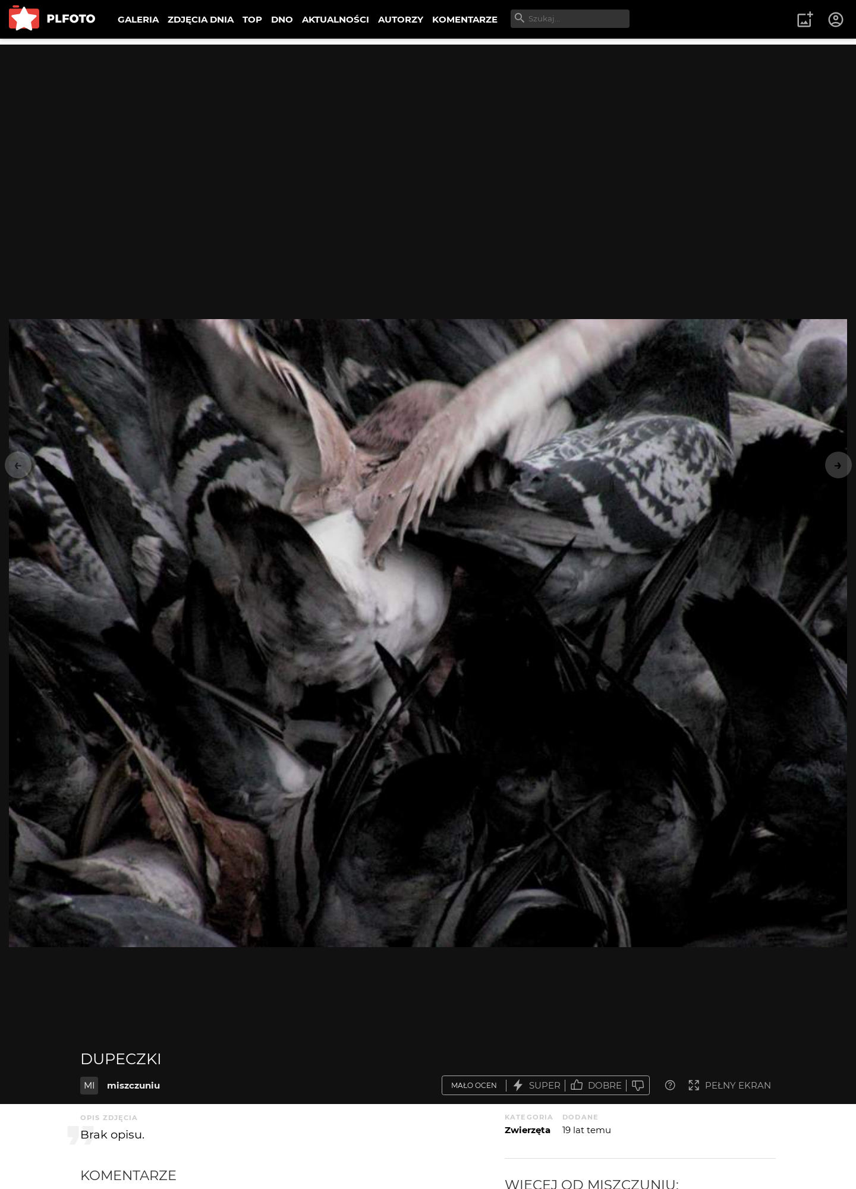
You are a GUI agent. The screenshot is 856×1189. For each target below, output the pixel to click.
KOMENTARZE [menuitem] (465, 19)
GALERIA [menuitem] (138, 19)
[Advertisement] (428, 128)
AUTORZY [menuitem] (400, 19)
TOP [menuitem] (252, 19)
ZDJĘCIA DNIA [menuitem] (201, 19)
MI (89, 1085)
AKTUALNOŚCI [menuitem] (335, 19)
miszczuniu (133, 1085)
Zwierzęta (527, 1130)
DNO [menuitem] (282, 19)
